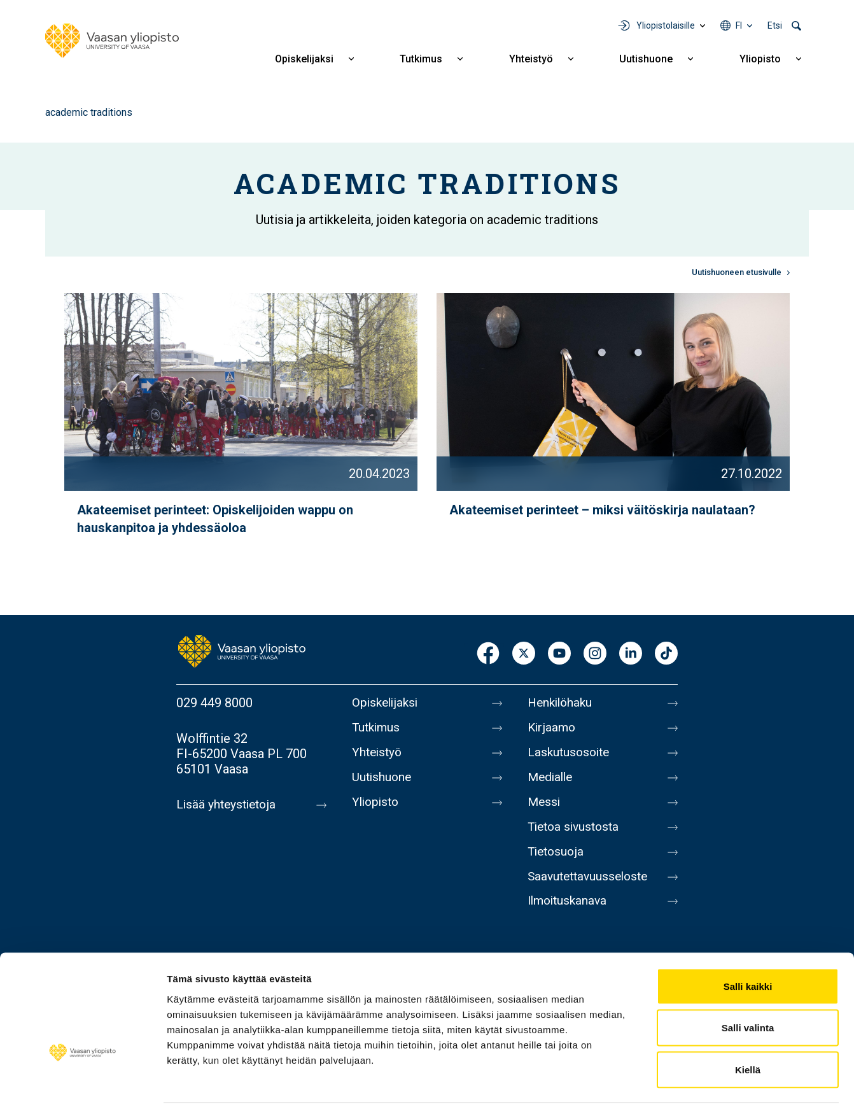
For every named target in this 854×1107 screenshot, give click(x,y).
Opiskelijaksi (304, 59)
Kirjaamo (552, 729)
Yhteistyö (531, 59)
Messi (545, 809)
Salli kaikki (748, 939)
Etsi (774, 25)
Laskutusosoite (570, 756)
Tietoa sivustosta (576, 836)
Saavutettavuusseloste (591, 890)
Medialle (552, 783)
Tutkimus (421, 59)
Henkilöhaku (562, 702)
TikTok (666, 654)
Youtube (559, 654)
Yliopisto (760, 59)
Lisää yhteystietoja (228, 804)
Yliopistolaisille (665, 25)
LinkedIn (630, 654)
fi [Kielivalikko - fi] (739, 25)
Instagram (595, 654)
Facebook (488, 654)
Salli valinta (748, 982)
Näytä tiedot (680, 1081)
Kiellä (747, 1023)
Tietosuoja (557, 863)
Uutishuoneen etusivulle (736, 272)
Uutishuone (646, 59)
